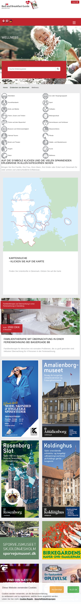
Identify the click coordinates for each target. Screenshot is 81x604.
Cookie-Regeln (26, 599)
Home (5, 87)
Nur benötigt (57, 590)
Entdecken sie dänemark (19, 87)
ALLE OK (73, 590)
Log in (75, 2)
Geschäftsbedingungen (45, 599)
